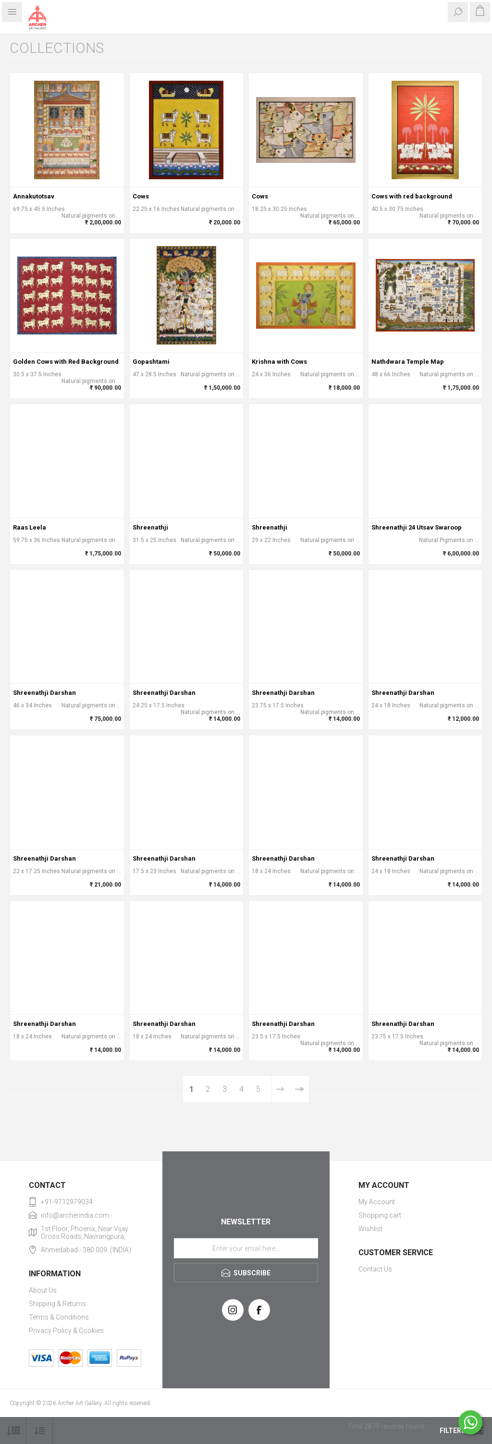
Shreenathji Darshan (44, 692)
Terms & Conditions (59, 1317)
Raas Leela (29, 527)
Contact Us (375, 1269)
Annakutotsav (33, 196)
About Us (43, 1290)
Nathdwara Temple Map (407, 361)
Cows (141, 196)
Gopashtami (151, 361)
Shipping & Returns (57, 1304)
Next (280, 1089)
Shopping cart (379, 1215)
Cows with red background (411, 196)
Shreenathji (150, 527)
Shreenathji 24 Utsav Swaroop (416, 527)
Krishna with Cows (279, 361)
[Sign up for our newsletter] (246, 1248)
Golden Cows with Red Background (66, 361)
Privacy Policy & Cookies (66, 1330)
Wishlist (370, 1229)
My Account (376, 1202)
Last (299, 1089)
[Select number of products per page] (13, 1431)
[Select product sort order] (39, 1431)
